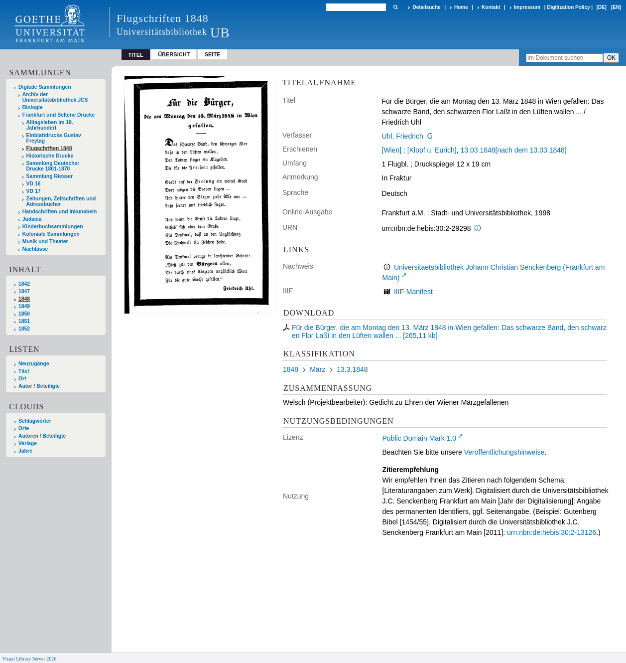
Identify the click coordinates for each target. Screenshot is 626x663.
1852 (24, 329)
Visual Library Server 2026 (29, 659)
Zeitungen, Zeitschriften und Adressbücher (61, 201)
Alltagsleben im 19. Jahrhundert (49, 125)
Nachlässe (35, 249)
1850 (24, 314)
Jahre (25, 451)
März (317, 369)
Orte (23, 428)
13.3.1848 (352, 369)
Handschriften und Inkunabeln (59, 211)
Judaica (32, 219)
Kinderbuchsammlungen (52, 226)
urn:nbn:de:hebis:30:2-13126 (551, 532)
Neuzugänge (33, 363)
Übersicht (174, 54)
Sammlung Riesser (49, 176)
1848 (24, 299)
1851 (24, 321)
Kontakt (491, 7)
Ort (22, 378)
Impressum (527, 7)
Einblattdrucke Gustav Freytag (53, 138)
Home (461, 7)
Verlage (27, 443)
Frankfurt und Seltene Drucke (58, 115)
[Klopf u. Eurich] (432, 150)
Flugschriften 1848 (49, 148)
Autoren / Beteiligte (42, 436)
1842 (24, 284)
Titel (23, 371)
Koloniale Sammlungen (51, 234)
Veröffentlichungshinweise (504, 452)
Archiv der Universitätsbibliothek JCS (55, 97)
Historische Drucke (50, 156)
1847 (24, 291)
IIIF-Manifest (413, 292)
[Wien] (392, 150)
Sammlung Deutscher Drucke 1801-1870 (53, 166)
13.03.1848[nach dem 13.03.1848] (513, 150)
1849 (24, 306)
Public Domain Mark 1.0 (419, 438)
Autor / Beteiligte (39, 386)
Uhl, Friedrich (402, 136)
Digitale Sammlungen (44, 87)
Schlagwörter (34, 421)
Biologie (32, 107)
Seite (213, 54)
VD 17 (33, 191)
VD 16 (33, 183)
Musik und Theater (45, 241)
